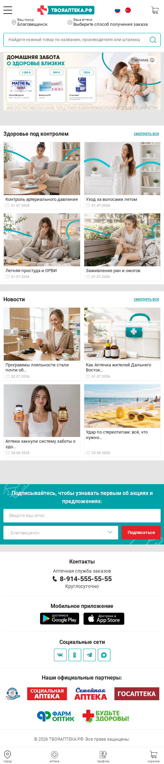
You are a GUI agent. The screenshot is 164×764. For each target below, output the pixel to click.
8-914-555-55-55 (86, 579)
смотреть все (146, 133)
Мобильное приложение (82, 606)
